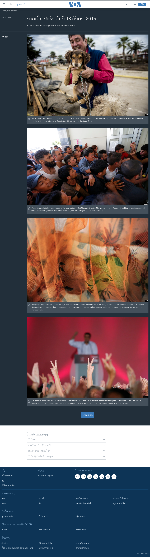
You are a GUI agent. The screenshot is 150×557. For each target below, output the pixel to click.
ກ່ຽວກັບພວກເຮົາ (7, 516)
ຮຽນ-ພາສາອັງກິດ (119, 503)
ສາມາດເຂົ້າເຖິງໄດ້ (82, 548)
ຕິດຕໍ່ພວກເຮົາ (43, 516)
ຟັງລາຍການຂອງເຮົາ (45, 475)
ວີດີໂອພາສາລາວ (7, 475)
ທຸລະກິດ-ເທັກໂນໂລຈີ (83, 503)
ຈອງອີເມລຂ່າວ (81, 530)
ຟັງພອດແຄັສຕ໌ (81, 516)
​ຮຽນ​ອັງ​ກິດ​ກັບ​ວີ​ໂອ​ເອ (46, 548)
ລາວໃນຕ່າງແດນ (82, 498)
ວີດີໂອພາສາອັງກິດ (8, 485)
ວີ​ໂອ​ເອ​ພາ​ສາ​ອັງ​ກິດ (45, 543)
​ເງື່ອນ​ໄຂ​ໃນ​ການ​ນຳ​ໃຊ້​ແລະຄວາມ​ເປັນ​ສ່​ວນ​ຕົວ (17, 548)
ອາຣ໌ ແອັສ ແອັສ (44, 530)
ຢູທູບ (3, 480)
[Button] (5, 37)
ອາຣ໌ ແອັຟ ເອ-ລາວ (83, 543)
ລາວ (3, 498)
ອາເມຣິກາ (42, 498)
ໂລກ (40, 503)
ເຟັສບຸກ (4, 530)
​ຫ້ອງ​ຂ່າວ (5, 543)
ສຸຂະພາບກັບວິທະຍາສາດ (122, 498)
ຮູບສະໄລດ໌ (21, 4)
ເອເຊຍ (4, 503)
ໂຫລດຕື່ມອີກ (87, 415)
